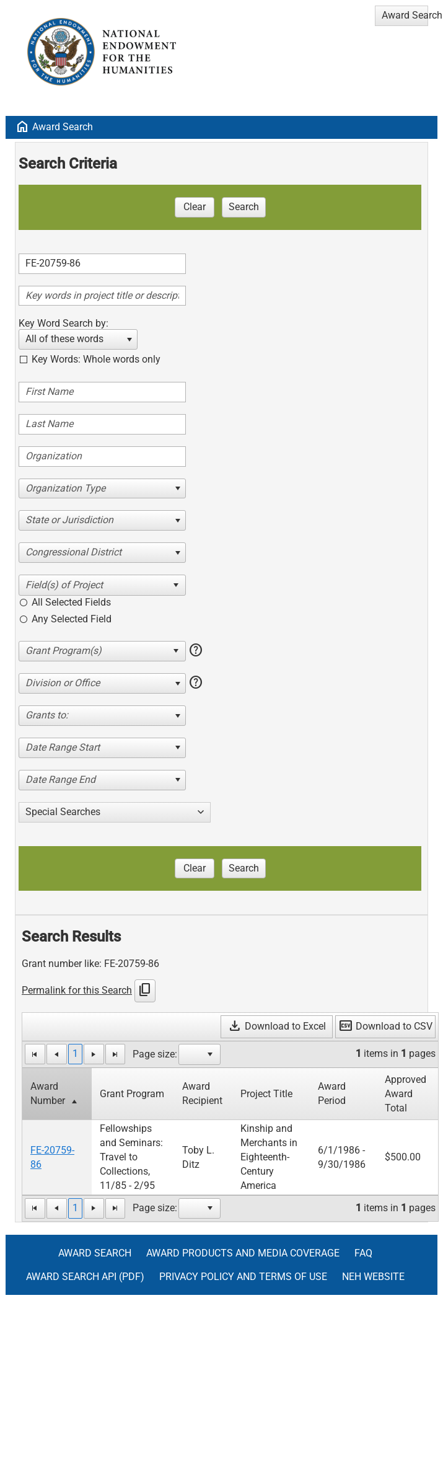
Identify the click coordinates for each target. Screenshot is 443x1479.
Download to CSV (385, 1026)
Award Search (62, 127)
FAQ (363, 1253)
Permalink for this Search (77, 990)
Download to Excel (276, 1026)
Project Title (266, 1094)
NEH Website (373, 1277)
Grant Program (132, 1094)
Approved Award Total (405, 1094)
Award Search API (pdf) (85, 1277)
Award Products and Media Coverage (243, 1253)
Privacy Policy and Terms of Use (243, 1277)
